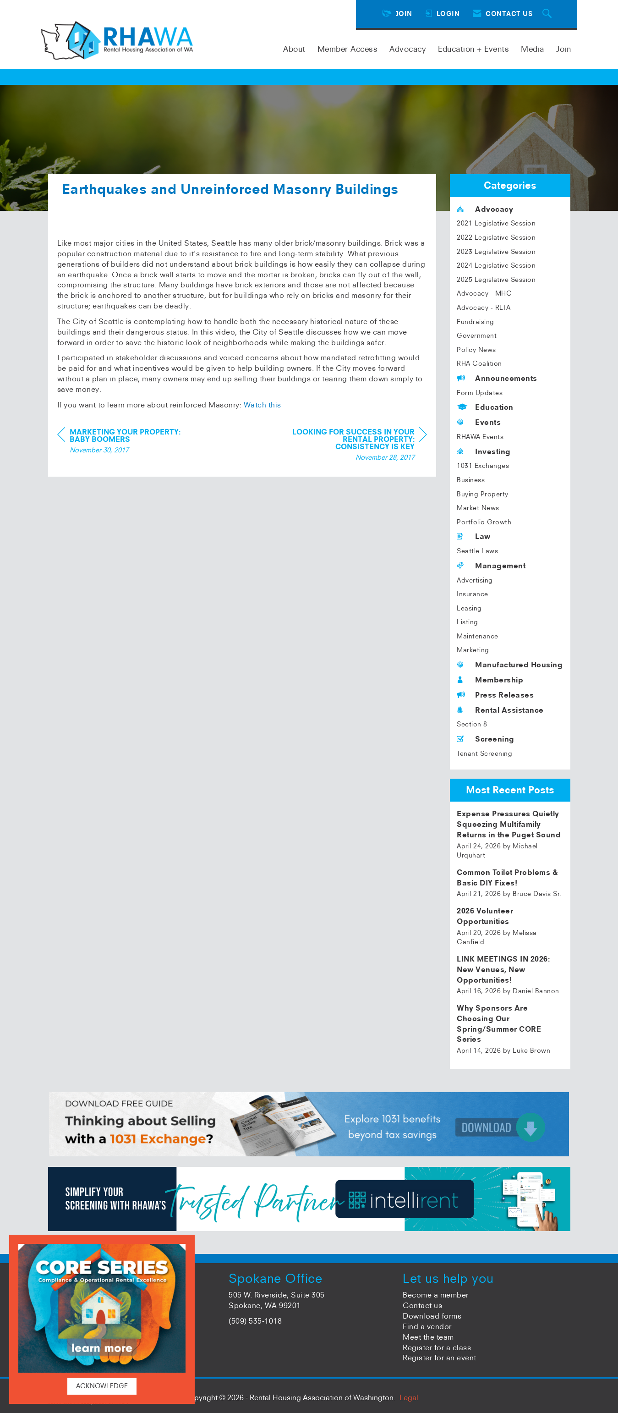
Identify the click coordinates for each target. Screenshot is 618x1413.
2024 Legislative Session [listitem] (496, 265)
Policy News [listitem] (476, 350)
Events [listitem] (479, 422)
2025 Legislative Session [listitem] (496, 279)
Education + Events (473, 49)
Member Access (347, 49)
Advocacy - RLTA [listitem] (484, 307)
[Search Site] (548, 14)
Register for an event (439, 1357)
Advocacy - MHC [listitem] (484, 293)
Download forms (432, 1315)
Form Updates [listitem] (480, 393)
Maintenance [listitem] (477, 636)
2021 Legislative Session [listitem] (496, 223)
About (294, 49)
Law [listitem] (474, 536)
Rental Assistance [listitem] (500, 710)
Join (563, 49)
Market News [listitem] (478, 508)
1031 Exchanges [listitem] (483, 466)
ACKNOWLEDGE (102, 1386)
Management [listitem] (491, 565)
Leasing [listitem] (469, 608)
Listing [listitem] (467, 622)
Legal (408, 1397)
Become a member (436, 1294)
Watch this (262, 424)
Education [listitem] (485, 407)
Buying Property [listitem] (483, 494)
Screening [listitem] (485, 738)
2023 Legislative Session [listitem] (496, 251)
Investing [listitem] (484, 451)
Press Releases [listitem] (495, 694)
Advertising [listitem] (475, 580)
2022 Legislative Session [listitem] (496, 237)
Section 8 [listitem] (472, 724)
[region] (358, 465)
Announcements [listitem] (497, 378)
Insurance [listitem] (472, 594)
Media (532, 49)
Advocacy (407, 49)
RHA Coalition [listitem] (479, 363)
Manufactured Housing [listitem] (510, 664)
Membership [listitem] (490, 679)
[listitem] (510, 834)
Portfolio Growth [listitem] (484, 522)
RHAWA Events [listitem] (480, 437)
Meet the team (428, 1337)
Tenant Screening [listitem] (484, 753)
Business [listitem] (471, 480)
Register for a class (437, 1347)
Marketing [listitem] (473, 650)
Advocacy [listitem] (485, 209)
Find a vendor (427, 1326)
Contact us (422, 1305)
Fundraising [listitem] (475, 322)
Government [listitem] (477, 335)
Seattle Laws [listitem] (477, 551)
